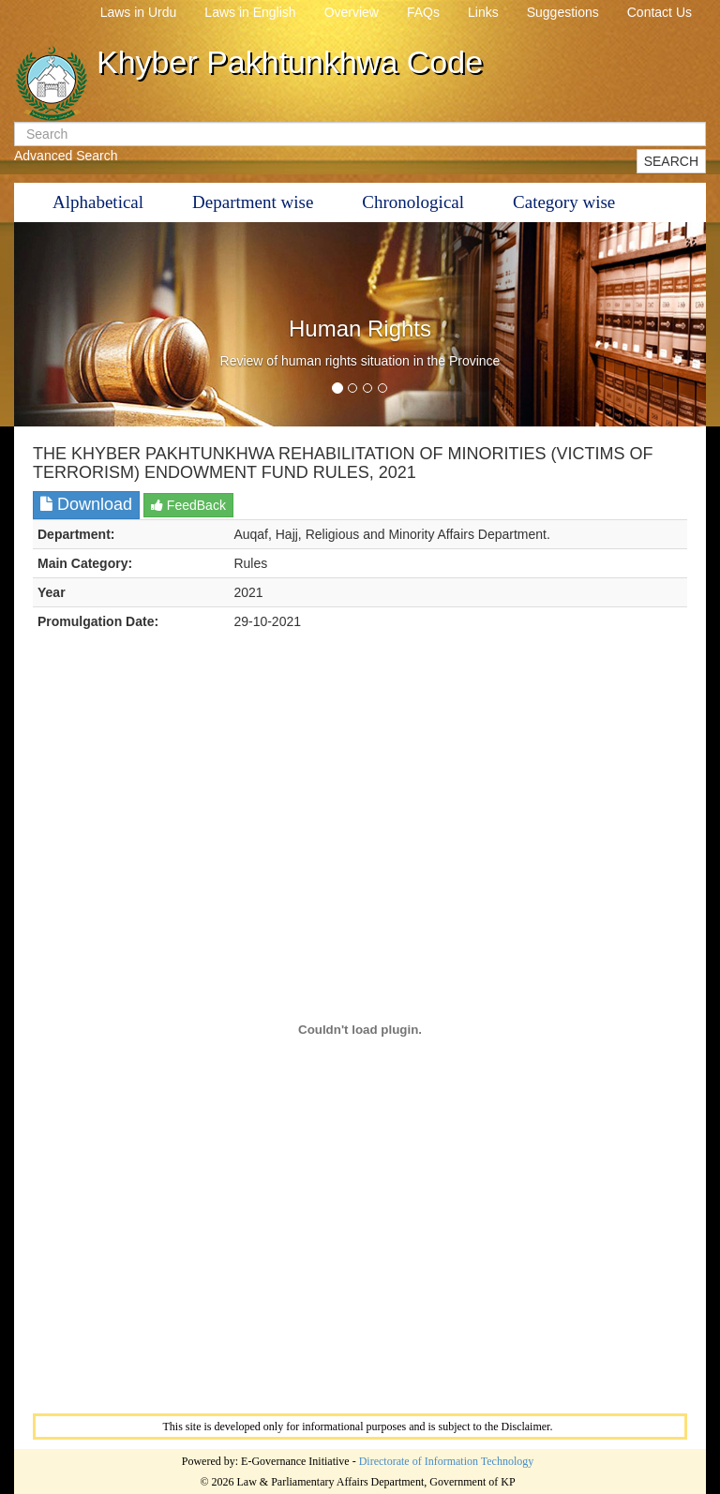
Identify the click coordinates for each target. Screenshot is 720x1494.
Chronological (413, 202)
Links (483, 12)
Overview (351, 12)
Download (86, 504)
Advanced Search (66, 155)
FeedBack (188, 505)
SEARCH (671, 161)
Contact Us (659, 12)
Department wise (252, 202)
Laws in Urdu (138, 12)
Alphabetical (97, 202)
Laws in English (249, 12)
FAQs (423, 12)
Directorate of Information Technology (446, 1461)
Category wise (564, 202)
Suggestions (563, 12)
